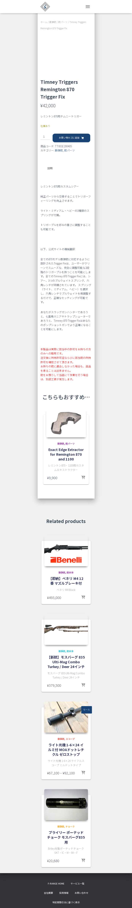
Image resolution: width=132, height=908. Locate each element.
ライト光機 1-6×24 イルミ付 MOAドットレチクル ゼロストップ (66, 749)
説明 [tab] (50, 168)
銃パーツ (62, 22)
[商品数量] (45, 137)
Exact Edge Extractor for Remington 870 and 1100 (66, 454)
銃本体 (70, 572)
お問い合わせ (81, 892)
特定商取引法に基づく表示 (66, 902)
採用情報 (63, 892)
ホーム (43, 22)
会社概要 (48, 892)
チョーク (70, 826)
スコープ (70, 738)
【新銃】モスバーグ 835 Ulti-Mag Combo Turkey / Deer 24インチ (66, 661)
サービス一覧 (77, 883)
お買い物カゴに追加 (69, 137)
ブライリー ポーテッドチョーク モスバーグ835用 (66, 837)
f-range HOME (56, 883)
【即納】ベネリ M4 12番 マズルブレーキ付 (66, 580)
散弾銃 (52, 22)
